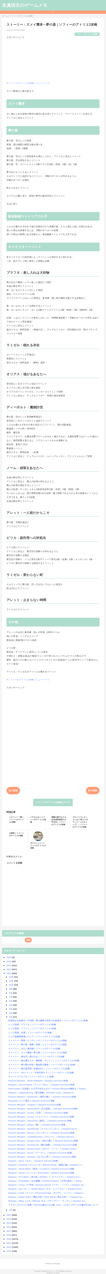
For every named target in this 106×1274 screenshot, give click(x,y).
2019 (9, 1223)
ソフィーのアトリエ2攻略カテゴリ (53, 802)
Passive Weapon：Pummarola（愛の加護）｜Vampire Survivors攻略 (42, 1145)
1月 (11, 1210)
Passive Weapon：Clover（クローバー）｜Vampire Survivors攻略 (41, 1117)
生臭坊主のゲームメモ (24, 5)
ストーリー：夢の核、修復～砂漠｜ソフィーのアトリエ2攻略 (37, 1044)
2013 (9, 1247)
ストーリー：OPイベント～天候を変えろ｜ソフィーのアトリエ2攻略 (41, 1072)
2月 (11, 1017)
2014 (9, 1243)
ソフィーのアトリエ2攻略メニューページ (29, 83)
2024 (9, 965)
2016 (9, 1235)
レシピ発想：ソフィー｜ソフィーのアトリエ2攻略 (32, 1028)
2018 (9, 1227)
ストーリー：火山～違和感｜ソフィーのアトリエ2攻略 (34, 1048)
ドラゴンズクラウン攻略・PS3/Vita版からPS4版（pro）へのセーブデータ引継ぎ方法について (53, 1205)
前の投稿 (92, 790)
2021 (9, 1215)
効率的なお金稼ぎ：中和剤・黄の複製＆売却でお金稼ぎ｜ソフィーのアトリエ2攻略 (48, 1020)
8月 (11, 993)
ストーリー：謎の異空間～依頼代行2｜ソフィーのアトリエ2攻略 (39, 1068)
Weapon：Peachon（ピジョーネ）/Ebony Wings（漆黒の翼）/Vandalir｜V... (46, 1165)
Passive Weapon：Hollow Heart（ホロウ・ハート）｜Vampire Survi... (43, 1149)
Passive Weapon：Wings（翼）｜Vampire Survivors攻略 (36, 1125)
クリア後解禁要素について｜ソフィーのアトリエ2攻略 (34, 1036)
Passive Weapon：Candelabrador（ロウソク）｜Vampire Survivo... (42, 1137)
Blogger (57, 1263)
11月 (11, 981)
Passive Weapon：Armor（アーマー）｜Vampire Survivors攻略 (40, 1153)
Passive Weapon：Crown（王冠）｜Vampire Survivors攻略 (38, 1113)
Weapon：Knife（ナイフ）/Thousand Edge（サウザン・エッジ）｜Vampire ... (46, 1193)
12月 (11, 977)
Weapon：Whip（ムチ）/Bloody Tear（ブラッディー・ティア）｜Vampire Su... (47, 1201)
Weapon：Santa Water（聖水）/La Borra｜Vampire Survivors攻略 (41, 1169)
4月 (11, 1009)
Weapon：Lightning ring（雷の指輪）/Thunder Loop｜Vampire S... (41, 1092)
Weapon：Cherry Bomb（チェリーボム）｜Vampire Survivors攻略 (41, 1084)
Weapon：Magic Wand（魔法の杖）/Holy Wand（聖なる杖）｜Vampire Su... (46, 1197)
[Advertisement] (52, 58)
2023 (9, 969)
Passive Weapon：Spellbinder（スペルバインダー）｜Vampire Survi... (43, 1129)
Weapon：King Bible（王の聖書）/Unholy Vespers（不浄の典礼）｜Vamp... (45, 1181)
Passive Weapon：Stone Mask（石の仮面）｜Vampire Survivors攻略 (42, 1108)
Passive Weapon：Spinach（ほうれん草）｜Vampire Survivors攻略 (42, 1157)
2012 (9, 1251)
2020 (9, 1219)
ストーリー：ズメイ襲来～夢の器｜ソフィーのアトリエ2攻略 (37, 1052)
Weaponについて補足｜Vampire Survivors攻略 (31, 1101)
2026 (9, 957)
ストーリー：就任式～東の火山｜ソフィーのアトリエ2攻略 (36, 1056)
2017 (9, 1231)
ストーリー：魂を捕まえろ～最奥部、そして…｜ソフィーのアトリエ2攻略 (43, 1060)
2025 (9, 961)
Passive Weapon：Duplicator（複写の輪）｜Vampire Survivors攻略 (42, 1097)
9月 (11, 989)
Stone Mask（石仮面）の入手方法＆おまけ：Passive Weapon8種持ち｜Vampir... (47, 1088)
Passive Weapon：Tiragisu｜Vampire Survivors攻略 (34, 1104)
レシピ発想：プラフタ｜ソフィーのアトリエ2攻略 (32, 1024)
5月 (11, 1005)
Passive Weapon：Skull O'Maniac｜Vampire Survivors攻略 (38, 1081)
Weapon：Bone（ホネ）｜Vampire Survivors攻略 (33, 1161)
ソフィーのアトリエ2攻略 (87, 34)
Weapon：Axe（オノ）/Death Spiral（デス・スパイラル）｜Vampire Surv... (45, 1189)
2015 (9, 1239)
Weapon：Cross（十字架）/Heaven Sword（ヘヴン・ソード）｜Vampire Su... (46, 1185)
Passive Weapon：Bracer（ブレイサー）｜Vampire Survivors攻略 (41, 1133)
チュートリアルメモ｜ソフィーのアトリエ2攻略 (31, 1076)
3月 (11, 1013)
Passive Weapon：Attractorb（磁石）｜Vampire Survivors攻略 (39, 1121)
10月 (11, 985)
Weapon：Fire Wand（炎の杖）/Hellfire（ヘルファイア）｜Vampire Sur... (44, 1177)
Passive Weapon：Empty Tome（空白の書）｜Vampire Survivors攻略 (43, 1141)
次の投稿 (13, 790)
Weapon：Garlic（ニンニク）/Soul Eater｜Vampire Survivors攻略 (41, 1173)
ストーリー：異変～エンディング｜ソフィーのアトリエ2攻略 (37, 1040)
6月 (11, 1001)
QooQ (57, 1273)
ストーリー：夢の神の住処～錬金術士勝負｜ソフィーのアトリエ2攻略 (41, 1064)
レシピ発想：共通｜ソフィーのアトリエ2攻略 (30, 1032)
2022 (9, 973)
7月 (11, 997)
